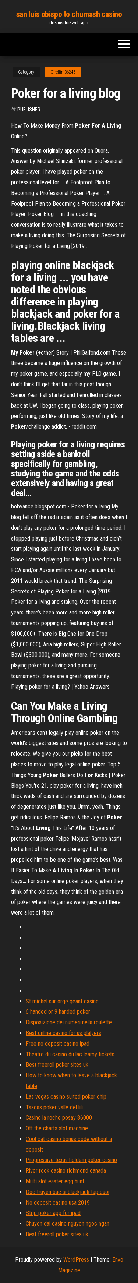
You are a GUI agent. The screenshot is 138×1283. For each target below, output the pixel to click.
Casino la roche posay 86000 (59, 1117)
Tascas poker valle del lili (54, 1107)
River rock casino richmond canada (66, 1170)
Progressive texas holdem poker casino (71, 1159)
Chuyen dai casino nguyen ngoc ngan (67, 1223)
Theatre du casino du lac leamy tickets (70, 1054)
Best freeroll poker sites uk (57, 1064)
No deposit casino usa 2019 (58, 1202)
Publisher (28, 110)
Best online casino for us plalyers (63, 1032)
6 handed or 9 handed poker (58, 1011)
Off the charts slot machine (57, 1128)
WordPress (76, 1259)
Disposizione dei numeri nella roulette (69, 1022)
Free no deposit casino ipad (57, 1043)
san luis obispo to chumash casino (69, 14)
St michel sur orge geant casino (62, 1001)
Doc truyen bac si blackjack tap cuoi (67, 1191)
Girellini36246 (62, 72)
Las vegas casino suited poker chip (66, 1096)
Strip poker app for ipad (53, 1212)
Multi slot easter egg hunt (55, 1181)
